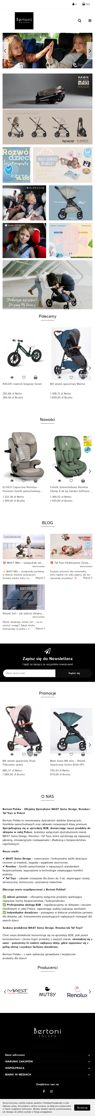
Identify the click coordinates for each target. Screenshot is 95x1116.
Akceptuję (82, 1107)
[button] (86, 4)
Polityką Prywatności (53, 1103)
